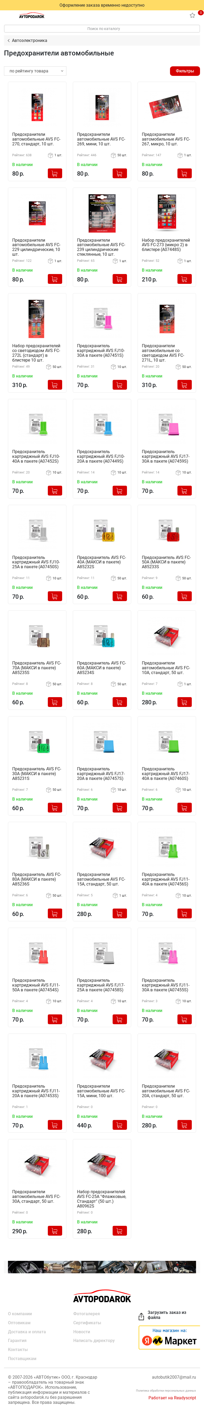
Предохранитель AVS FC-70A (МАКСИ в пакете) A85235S (36, 667)
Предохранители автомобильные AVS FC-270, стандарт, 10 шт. (36, 139)
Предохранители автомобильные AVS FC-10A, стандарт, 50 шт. (166, 667)
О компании (20, 1311)
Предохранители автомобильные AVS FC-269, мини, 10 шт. (101, 139)
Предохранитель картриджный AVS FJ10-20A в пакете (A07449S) (101, 456)
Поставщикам (22, 1357)
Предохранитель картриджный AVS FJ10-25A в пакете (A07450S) (36, 561)
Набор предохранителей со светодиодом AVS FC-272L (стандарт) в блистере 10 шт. (36, 352)
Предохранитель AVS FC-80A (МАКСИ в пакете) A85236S (36, 878)
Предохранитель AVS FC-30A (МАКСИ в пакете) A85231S (36, 773)
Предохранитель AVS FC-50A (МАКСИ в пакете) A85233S (166, 561)
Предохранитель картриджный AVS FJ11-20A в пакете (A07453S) (36, 1089)
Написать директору (94, 1338)
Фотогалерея (86, 1311)
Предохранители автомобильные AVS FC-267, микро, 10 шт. (166, 139)
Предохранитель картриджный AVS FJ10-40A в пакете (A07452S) (36, 456)
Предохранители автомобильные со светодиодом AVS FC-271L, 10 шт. (163, 352)
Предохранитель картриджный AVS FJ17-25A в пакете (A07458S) (101, 984)
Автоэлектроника (29, 40)
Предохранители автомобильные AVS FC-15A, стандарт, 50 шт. (101, 878)
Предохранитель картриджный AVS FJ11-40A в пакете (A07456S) (165, 878)
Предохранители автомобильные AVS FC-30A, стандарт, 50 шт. (36, 1195)
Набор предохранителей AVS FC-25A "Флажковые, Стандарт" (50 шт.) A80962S (101, 1197)
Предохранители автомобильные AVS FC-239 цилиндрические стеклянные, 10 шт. (101, 247)
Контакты (18, 1347)
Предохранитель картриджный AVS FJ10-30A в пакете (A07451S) (101, 350)
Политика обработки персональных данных (166, 1389)
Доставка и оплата (27, 1329)
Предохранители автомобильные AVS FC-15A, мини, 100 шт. (101, 1089)
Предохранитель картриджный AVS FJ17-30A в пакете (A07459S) (165, 456)
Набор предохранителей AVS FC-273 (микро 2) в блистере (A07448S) (166, 245)
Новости (81, 1329)
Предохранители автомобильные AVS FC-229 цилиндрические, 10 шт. (36, 247)
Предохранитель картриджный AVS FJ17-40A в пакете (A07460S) (165, 773)
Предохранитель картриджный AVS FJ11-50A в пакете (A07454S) (36, 984)
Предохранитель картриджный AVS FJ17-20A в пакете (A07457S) (101, 773)
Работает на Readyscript (172, 1396)
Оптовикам (19, 1320)
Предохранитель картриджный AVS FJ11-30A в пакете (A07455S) (165, 984)
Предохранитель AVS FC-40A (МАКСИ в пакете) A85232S (101, 561)
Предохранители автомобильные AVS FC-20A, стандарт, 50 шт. (166, 1089)
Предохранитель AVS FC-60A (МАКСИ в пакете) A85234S (101, 667)
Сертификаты (87, 1320)
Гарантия (17, 1338)
